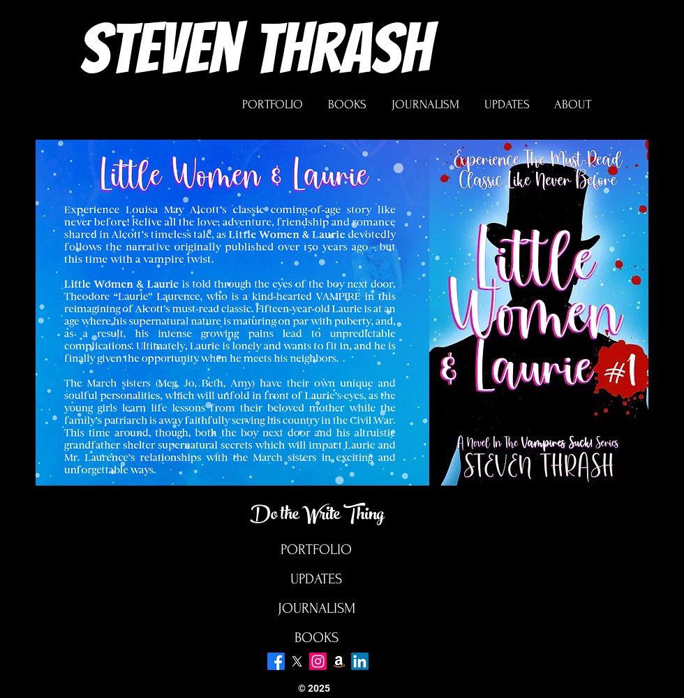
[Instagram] (318, 661)
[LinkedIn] (360, 661)
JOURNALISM (316, 608)
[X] (297, 661)
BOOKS (317, 638)
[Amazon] (339, 661)
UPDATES (316, 579)
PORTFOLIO (316, 549)
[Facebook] (276, 661)
